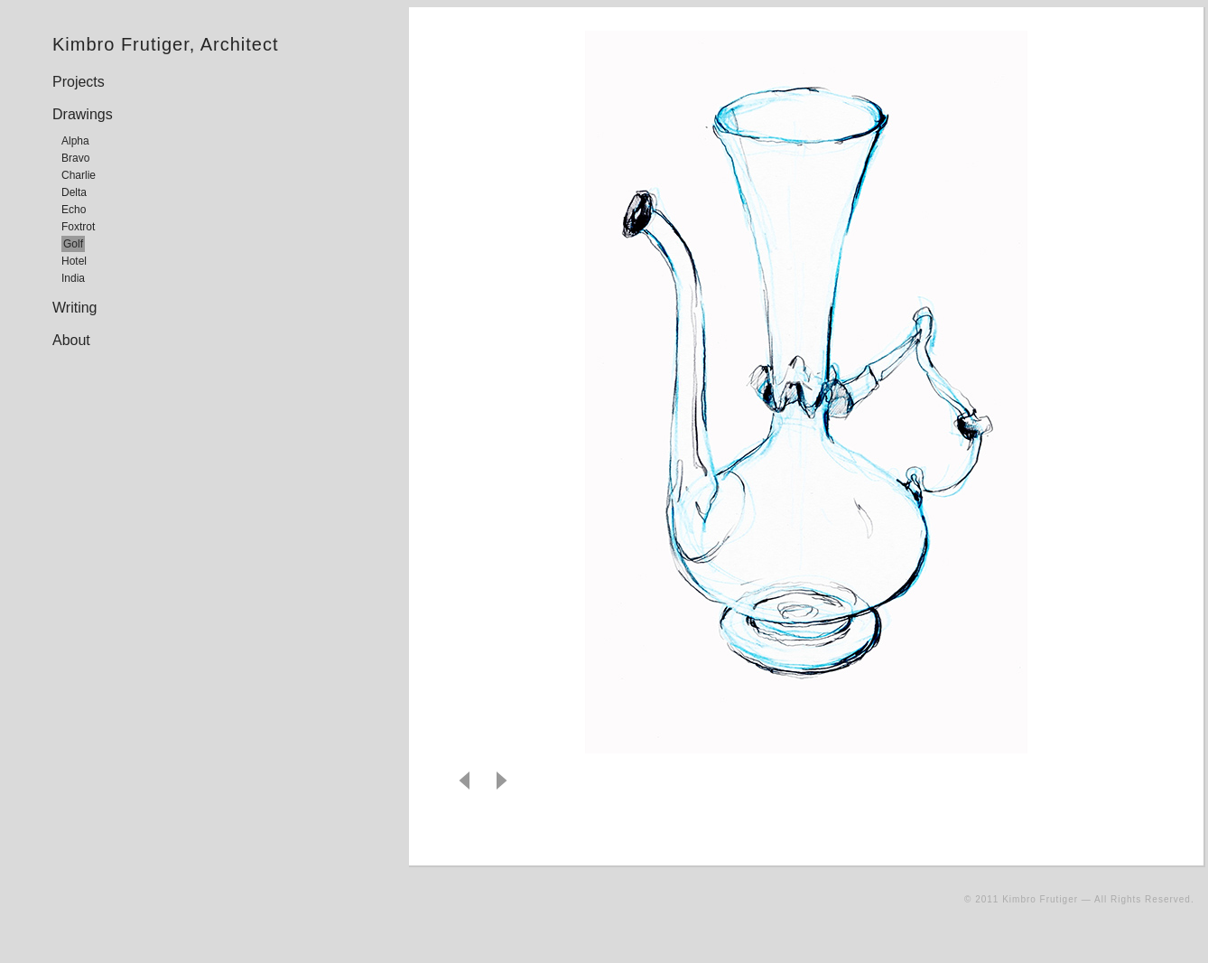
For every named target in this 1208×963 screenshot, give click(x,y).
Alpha (75, 141)
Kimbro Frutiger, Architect (165, 44)
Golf (73, 244)
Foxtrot (78, 226)
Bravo (75, 158)
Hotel (74, 261)
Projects (78, 81)
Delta (74, 192)
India (73, 278)
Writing (75, 307)
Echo (73, 209)
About (71, 340)
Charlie (78, 175)
